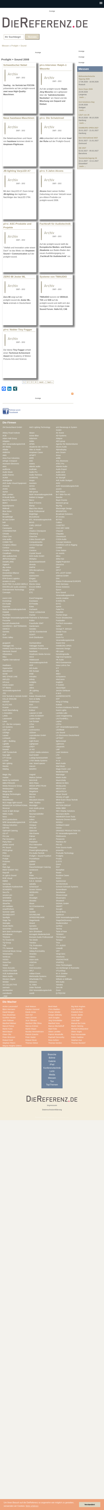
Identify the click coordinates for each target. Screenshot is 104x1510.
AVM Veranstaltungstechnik (67, 486)
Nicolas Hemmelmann (34, 1032)
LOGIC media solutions (39, 752)
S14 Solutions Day (87, 102)
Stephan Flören (9, 1043)
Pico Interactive (35, 845)
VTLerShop (60, 971)
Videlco (32, 957)
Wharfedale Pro (35, 979)
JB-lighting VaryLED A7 (17, 171)
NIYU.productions (10, 819)
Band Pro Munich (10, 500)
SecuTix (6, 892)
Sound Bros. (61, 912)
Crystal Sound (35, 553)
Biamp (32, 506)
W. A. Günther (62, 973)
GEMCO (6, 629)
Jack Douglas (54, 1018)
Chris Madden (54, 1009)
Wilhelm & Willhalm (64, 979)
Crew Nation (61, 550)
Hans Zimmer (31, 1018)
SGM (31, 895)
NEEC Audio (8, 814)
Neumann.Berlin (62, 814)
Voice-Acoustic (9, 968)
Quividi (32, 864)
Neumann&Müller (36, 814)
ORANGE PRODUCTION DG (68, 831)
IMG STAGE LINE (10, 677)
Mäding (6, 769)
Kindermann (34, 702)
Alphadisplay (61, 450)
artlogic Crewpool (10, 461)
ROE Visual (7, 878)
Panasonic (60, 839)
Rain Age (6, 867)
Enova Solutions (62, 587)
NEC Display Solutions (65, 811)
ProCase (6, 856)
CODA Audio (61, 539)
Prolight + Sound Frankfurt (40, 856)
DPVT (58, 570)
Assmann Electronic (11, 464)
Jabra (31, 688)
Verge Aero (60, 954)
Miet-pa (6, 797)
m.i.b (58, 761)
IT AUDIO (60, 685)
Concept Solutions (63, 542)
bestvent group (62, 503)
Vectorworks (8, 954)
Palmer (32, 836)
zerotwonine (8, 990)
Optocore (33, 831)
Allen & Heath (35, 450)
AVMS (5, 489)
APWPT (32, 455)
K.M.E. (59, 693)
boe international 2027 (88, 138)
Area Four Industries (11, 458)
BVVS (31, 522)
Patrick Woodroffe (55, 1034)
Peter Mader (30, 1037)
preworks (60, 850)
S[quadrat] (33, 929)
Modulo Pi (60, 803)
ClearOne (33, 536)
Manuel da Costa (78, 1023)
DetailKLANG (8, 562)
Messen (5, 46)
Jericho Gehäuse (63, 691)
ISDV (31, 685)
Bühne (52, 1057)
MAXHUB (33, 780)
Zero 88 (59, 987)
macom (32, 766)
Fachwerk (33, 609)
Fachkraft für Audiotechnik (55, 223)
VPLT (31, 971)
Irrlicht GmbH (8, 685)
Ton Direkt (33, 940)
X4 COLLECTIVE (10, 985)
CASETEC (60, 525)
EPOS (31, 590)
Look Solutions (62, 752)
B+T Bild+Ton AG (63, 494)
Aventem (33, 483)
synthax (59, 926)
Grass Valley (8, 637)
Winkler (6, 982)
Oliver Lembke (54, 1032)
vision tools (34, 960)
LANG (5, 716)
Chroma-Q (33, 534)
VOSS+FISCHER (10, 971)
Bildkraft (6, 508)
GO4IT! (32, 635)
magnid (32, 775)
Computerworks (35, 542)
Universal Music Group (12, 951)
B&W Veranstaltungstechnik (40, 494)
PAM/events (61, 836)
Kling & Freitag (62, 702)
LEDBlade (60, 730)
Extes (31, 607)
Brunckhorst (34, 517)
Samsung (6, 884)
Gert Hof (29, 1015)
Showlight (33, 898)
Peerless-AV (61, 842)
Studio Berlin (8, 926)
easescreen (34, 576)
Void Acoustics (35, 968)
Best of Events (35, 503)
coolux (32, 548)
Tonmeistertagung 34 (88, 158)
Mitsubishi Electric (36, 800)
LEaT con (7, 730)
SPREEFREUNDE (37, 917)
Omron (59, 828)
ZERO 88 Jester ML (14, 276)
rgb (30, 873)
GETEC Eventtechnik (38, 632)
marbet (5, 777)
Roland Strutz (31, 1040)
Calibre (59, 522)
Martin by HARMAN (11, 780)
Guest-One (60, 643)
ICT (57, 668)
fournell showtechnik (11, 623)
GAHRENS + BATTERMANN (15, 626)
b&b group (33, 492)
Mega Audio (7, 791)
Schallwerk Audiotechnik (13, 887)
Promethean (34, 859)
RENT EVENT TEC (11, 870)
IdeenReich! (8, 671)
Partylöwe (33, 842)
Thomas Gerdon (55, 1043)
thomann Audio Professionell (41, 937)
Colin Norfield (76, 1009)
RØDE (5, 881)
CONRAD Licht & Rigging (66, 545)
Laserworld (7, 719)
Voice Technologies (64, 965)
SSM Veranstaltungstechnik (67, 917)
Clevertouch (61, 536)
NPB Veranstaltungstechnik (14, 822)
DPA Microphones (36, 570)
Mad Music (60, 766)
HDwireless (7, 654)
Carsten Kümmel (32, 1009)
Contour (6, 548)
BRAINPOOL (61, 511)
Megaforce (33, 791)
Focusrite (6, 620)
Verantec (33, 954)
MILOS (32, 797)
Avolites (32, 489)
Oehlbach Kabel (62, 825)
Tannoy (59, 929)
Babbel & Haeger (36, 497)
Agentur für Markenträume (67, 444)
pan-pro (32, 839)
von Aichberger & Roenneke (67, 968)
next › (42, 382)
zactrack (6, 987)
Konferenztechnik (52, 1068)
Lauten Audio (34, 719)
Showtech (60, 901)
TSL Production (35, 945)
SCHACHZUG (62, 884)
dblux (58, 556)
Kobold (59, 705)
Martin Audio (61, 777)
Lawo (5, 721)
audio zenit (60, 472)
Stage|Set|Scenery (63, 920)
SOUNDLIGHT (9, 915)
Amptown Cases (36, 452)
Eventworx (33, 601)
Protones (6, 861)
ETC (31, 592)
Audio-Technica (35, 475)
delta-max (60, 559)
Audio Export (61, 469)
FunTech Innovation (64, 623)
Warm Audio (8, 976)
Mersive (32, 794)
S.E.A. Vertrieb (35, 881)
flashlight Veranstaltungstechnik (16, 618)
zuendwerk (7, 993)
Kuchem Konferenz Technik (67, 707)
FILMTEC (7, 615)
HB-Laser (60, 651)
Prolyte (5, 859)
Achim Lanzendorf (10, 1006)
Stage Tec (7, 920)
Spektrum (60, 915)
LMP (58, 749)
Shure (31, 903)
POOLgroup (8, 850)
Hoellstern (7, 665)
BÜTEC (59, 520)
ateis (4, 466)
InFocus (6, 682)
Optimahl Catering (10, 831)
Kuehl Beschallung (10, 710)
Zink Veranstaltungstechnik (40, 990)
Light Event (34, 741)
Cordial (59, 548)
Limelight (6, 747)
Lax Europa (34, 721)
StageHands (34, 920)
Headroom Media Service (39, 654)
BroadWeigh (8, 517)
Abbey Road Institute (11, 433)
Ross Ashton (53, 1040)
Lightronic (60, 744)
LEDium (32, 733)
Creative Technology (11, 550)
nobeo (31, 819)
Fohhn (32, 620)
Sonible (32, 912)
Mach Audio (61, 763)
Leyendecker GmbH (37, 735)
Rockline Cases (62, 875)
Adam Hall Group (10, 438)
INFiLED (6, 679)
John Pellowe (8, 1020)
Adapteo (6, 441)
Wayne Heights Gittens (12, 1046)
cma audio (7, 539)
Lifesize (32, 738)
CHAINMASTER (9, 531)
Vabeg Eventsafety (37, 951)
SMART (59, 906)
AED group (60, 441)
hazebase (33, 651)
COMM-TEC (8, 542)
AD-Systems (61, 436)
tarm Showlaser (35, 931)
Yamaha (59, 985)
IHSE (31, 674)
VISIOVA (33, 962)
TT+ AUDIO (61, 945)
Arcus (58, 455)
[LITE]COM (60, 993)
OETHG (6, 828)
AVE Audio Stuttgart (64, 480)
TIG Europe (61, 937)
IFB (57, 671)
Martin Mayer (30, 1029)
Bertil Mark (52, 1006)
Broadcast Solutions (64, 514)
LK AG (32, 749)
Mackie (6, 766)
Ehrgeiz (32, 578)
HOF (31, 665)
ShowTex (6, 903)
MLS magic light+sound (12, 803)
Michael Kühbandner (79, 1029)
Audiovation (61, 475)
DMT (58, 567)
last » (50, 382)
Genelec (32, 629)
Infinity (32, 679)
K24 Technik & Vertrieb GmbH (15, 696)
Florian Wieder (54, 1012)
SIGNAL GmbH (62, 903)
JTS (31, 693)
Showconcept (61, 895)
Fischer (32, 615)
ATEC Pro (60, 464)
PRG (5, 853)
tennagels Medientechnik (39, 934)
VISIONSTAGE (62, 960)
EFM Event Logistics (11, 578)
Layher (59, 721)
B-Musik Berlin (9, 497)
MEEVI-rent (61, 789)
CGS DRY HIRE (62, 528)
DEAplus (32, 559)
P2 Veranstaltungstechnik (66, 833)
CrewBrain (7, 553)
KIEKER (6, 702)
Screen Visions (35, 889)
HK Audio (60, 660)
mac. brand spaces (37, 763)
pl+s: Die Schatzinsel (52, 118)
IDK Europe (34, 671)
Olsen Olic (7, 1034)
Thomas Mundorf (78, 1043)
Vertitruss (6, 957)
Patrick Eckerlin (31, 1034)
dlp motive (7, 567)
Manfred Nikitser (9, 1023)
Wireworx (33, 982)
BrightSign (33, 514)
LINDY (32, 747)
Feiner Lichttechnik (37, 612)
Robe (31, 875)
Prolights (59, 856)
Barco (31, 500)
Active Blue (34, 436)
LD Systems (8, 727)
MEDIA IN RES (62, 783)
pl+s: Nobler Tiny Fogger (17, 329)
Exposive (6, 607)
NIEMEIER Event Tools (65, 817)
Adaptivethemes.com (61, 1117)
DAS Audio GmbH (36, 556)
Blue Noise (7, 511)
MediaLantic (61, 786)
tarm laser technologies (12, 931)
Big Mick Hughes (78, 1006)
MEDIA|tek (33, 789)
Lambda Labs (61, 713)
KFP (58, 699)
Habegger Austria (36, 646)
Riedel (58, 873)
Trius (58, 943)
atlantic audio (34, 466)
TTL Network (8, 948)
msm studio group (36, 808)
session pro (7, 895)
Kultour (32, 710)
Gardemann (34, 626)
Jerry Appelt (76, 1018)
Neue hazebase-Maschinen (18, 118)
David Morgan (8, 1012)
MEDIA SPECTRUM (37, 786)
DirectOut (60, 565)
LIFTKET (59, 738)
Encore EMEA (35, 587)
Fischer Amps (61, 615)
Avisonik (6, 486)
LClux (31, 724)
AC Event (60, 433)
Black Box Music (36, 508)
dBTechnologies (9, 559)
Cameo (6, 525)
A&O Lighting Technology (39, 427)
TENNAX (60, 934)
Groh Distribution (36, 637)
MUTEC (32, 811)
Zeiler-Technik (35, 987)
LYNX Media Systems (38, 761)
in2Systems (61, 677)
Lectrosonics (34, 730)
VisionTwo (7, 962)
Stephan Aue (76, 1040)
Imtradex (32, 677)
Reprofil (6, 873)
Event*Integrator (36, 598)
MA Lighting (7, 763)
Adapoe (59, 438)
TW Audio (33, 948)
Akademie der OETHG (38, 447)
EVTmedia (33, 604)
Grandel (59, 635)
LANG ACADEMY (36, 716)
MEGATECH (61, 791)
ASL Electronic (62, 461)
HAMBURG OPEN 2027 (88, 128)
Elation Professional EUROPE (68, 581)
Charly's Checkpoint (37, 531)
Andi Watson (30, 1006)
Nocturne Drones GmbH (66, 819)
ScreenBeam (61, 889)
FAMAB (6, 612)
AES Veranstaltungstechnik (14, 444)
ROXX (58, 878)
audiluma (6, 469)
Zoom (58, 990)
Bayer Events (61, 500)
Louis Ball (75, 1020)
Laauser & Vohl (35, 713)
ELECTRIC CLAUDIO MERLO (15, 584)
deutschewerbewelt (37, 562)
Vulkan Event (34, 973)
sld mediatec (8, 906)
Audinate (33, 469)
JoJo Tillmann (31, 1020)
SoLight (59, 909)
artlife (58, 458)
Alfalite (5, 450)
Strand (32, 923)
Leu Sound (60, 733)
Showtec (32, 901)
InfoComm (60, 679)
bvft (4, 522)
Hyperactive (7, 668)
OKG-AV (32, 828)
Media (52, 1074)
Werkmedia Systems (37, 976)
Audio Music (8, 472)
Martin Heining (77, 1026)
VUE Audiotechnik (10, 973)
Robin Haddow (77, 1037)
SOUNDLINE (34, 915)
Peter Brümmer (9, 1037)
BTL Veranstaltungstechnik (40, 520)
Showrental (7, 901)
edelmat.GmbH (62, 576)
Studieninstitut (62, 923)
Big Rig (59, 506)
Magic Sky (7, 775)
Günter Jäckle (77, 1015)
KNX (31, 705)
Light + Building (9, 741)
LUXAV (6, 761)
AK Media (7, 447)
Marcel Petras (8, 1026)
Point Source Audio (64, 847)
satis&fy (32, 884)
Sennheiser (60, 892)
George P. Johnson (64, 629)
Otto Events (34, 833)
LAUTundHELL (62, 719)
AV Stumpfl (60, 478)
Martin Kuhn (8, 1029)
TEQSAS (6, 937)
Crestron (32, 550)
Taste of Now (61, 931)
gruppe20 (6, 643)
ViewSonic (60, 957)
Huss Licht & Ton (63, 665)
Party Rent (7, 842)
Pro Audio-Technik (36, 853)
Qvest (58, 864)
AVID (58, 483)
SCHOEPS (7, 889)
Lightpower (33, 744)
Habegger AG (8, 646)
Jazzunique (60, 688)
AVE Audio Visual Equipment (14, 483)
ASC (31, 461)
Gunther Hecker (9, 1018)
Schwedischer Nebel (15, 65)
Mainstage (60, 775)
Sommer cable (9, 912)
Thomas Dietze (31, 1043)
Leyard (5, 735)
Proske (59, 859)
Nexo (5, 817)
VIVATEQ (60, 962)
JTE (4, 693)
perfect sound (8, 845)
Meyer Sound (61, 794)
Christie (6, 534)
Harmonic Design (63, 649)
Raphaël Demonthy (56, 1037)
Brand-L (6, 514)
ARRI (31, 458)
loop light (6, 755)
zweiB (31, 993)
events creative (62, 598)
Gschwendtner (35, 643)
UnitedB (59, 948)
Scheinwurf (34, 887)
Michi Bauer (7, 1032)
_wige (5, 996)
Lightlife (6, 744)
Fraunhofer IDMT (36, 623)
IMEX (58, 674)
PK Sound (7, 847)
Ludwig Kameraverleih (38, 758)
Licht (52, 1071)
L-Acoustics (7, 713)
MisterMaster (8, 800)
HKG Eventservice (63, 662)
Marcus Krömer (31, 1026)
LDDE (31, 727)
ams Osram (61, 452)
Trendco (32, 943)
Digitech (6, 565)
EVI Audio (7, 604)
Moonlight (33, 805)
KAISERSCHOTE (63, 696)
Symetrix (32, 926)
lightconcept (61, 741)
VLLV (31, 965)
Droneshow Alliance (11, 573)
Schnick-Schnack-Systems (67, 887)
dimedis (32, 565)
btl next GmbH (8, 520)
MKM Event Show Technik (67, 800)
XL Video (33, 985)
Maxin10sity (61, 780)
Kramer (6, 707)
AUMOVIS (33, 478)
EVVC (58, 604)
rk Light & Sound (9, 875)
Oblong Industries (10, 825)
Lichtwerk (6, 738)
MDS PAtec (34, 783)
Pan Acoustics (8, 839)
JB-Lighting (34, 691)
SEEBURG (33, 892)
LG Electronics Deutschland (67, 735)
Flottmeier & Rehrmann (39, 618)
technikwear (8, 934)
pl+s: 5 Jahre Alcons (51, 171)
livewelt (6, 749)
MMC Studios (34, 803)
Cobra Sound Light (37, 539)
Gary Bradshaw (9, 1015)
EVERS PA (60, 601)
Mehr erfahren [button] (32, 1506)
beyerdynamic (8, 506)
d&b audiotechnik (10, 556)
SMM (31, 909)
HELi (5, 657)
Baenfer (59, 497)
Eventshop (7, 601)
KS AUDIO (33, 707)
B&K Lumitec (8, 494)
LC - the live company (12, 724)
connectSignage (36, 545)
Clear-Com (7, 536)
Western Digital (9, 979)
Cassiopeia (7, 528)
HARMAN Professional (38, 649)
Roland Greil (8, 1040)
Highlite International (11, 660)
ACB (4, 436)
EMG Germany (62, 584)
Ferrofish (59, 612)
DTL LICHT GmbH (63, 573)
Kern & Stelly (34, 699)
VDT (58, 951)
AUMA (5, 478)
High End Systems (63, 657)
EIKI (58, 578)
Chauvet (59, 531)
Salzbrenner (61, 881)
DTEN (31, 573)
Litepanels (60, 747)
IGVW (5, 674)
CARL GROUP (35, 525)
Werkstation (61, 976)
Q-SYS (59, 861)
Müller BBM (61, 808)
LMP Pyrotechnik (10, 752)
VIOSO (6, 960)
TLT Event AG (8, 940)
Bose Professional (36, 511)
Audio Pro (33, 472)
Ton (52, 1081)
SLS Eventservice (36, 906)
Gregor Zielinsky (55, 1015)
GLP (4, 635)
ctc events (60, 553)
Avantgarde (7, 480)
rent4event (33, 870)
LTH (57, 755)
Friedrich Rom (77, 1012)
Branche (52, 1054)
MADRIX (32, 769)
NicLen (32, 817)
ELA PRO (33, 581)
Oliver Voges (76, 1032)
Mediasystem (8, 789)
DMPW (32, 567)
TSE (4, 945)
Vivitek (5, 965)
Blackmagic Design (64, 508)
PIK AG (59, 845)
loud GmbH (34, 755)
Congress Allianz (10, 545)
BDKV (5, 503)
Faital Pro (60, 609)
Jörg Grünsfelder (55, 1020)
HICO (31, 657)
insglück (59, 682)
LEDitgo (6, 733)
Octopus (32, 825)
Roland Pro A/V (35, 878)
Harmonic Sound (10, 651)
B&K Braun (60, 492)
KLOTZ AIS (7, 705)
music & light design (11, 811)
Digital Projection (63, 562)
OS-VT (5, 833)
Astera (32, 464)
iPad (52, 1064)
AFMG (32, 444)
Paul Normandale (78, 1034)
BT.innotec (60, 517)
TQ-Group (7, 943)
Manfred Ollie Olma (33, 1023)
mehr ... (82, 97)
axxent (58, 489)
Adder (31, 441)
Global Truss (61, 632)
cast (31, 528)
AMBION (6, 452)
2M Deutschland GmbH (12, 427)
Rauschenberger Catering (40, 867)
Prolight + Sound (18, 46)
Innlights (32, 682)
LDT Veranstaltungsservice (67, 727)
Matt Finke (52, 1029)
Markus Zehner (35, 777)
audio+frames (8, 475)
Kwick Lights (61, 710)
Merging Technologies (12, 794)
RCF (58, 867)
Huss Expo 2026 (86, 89)
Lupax (58, 758)
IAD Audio (33, 668)
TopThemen (52, 1084)
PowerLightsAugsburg (38, 850)
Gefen (58, 626)
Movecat (6, 808)
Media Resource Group (12, 786)
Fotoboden (60, 620)
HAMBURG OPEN (63, 646)
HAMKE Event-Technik (12, 649)
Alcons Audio (61, 447)
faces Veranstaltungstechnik (14, 609)
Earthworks (7, 576)
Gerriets (6, 632)
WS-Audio (60, 982)
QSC (5, 864)
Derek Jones (30, 1012)
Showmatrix (61, 898)
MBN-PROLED (9, 783)
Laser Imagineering (64, 716)
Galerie (52, 1061)
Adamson (33, 438)
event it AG (7, 598)
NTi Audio (33, 822)
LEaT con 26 (84, 115)
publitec (32, 861)
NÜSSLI (59, 822)
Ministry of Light (62, 797)
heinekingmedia (62, 654)
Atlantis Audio (61, 466)
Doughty (6, 570)
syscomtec (7, 929)
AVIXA (32, 486)
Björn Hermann (9, 1009)
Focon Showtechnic (64, 618)
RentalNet (60, 870)
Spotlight (6, 917)
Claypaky (60, 534)
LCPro (58, 724)
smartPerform (8, 909)
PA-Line (6, 836)
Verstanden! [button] (90, 1505)
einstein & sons (9, 581)
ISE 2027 (82, 148)
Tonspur (59, 940)
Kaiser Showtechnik (37, 696)
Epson (58, 590)
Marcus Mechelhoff (56, 1026)
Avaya (31, 480)
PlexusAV (33, 847)
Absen (32, 433)
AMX (5, 455)
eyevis (58, 607)
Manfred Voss (54, 1023)
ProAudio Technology (65, 853)
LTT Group (7, 758)
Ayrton (5, 492)
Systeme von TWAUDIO (53, 276)
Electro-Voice (34, 584)
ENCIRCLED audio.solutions (14, 587)
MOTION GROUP (63, 805)
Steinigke (6, 923)
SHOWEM (7, 898)
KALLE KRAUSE (10, 699)
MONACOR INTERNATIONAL (15, 805)
